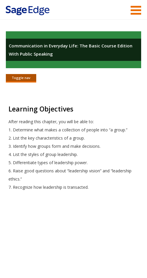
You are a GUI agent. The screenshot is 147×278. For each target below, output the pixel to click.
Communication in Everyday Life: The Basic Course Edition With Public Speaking (70, 50)
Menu (136, 10)
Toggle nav (21, 77)
